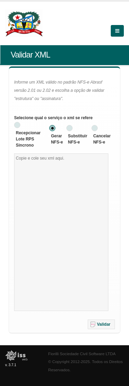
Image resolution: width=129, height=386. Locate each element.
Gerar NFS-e (57, 139)
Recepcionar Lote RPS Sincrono (28, 139)
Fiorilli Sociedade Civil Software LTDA (82, 353)
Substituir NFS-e (77, 139)
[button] (101, 324)
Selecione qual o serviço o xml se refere (53, 117)
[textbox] (61, 232)
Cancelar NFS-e (102, 139)
